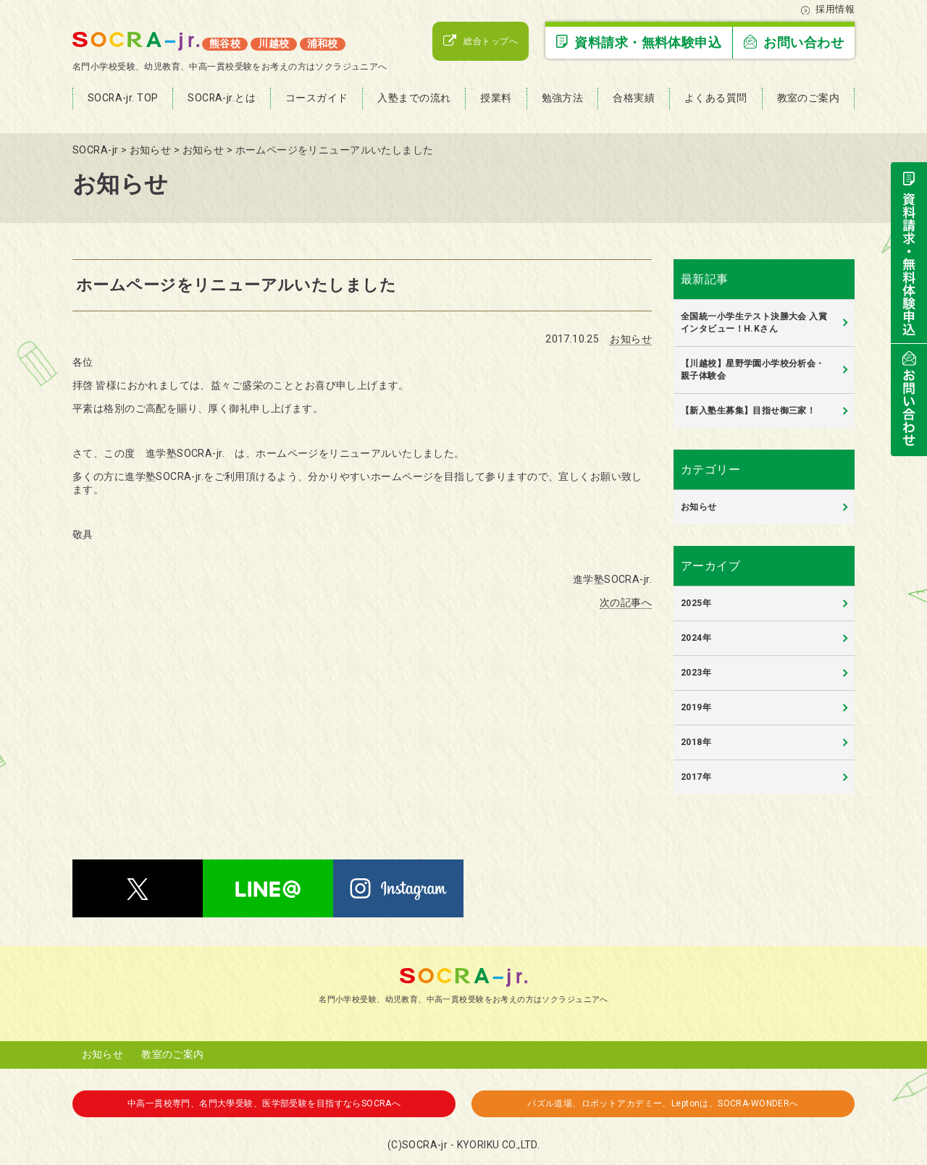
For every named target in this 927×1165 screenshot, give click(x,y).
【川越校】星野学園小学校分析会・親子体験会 (753, 369)
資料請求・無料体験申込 (638, 42)
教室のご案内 (172, 1054)
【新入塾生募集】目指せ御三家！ (748, 410)
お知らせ (631, 339)
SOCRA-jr (425, 1145)
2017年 (696, 777)
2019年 (696, 707)
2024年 (696, 638)
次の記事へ (626, 602)
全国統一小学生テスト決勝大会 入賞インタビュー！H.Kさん (754, 322)
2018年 (696, 742)
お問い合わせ (794, 42)
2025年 (696, 603)
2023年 (696, 673)
